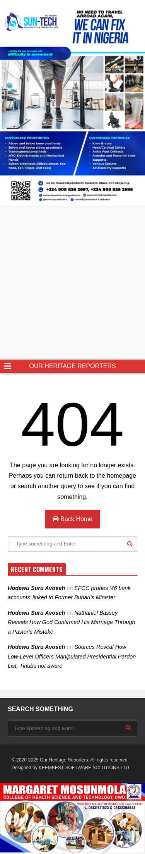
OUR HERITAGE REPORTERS (72, 366)
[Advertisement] (72, 283)
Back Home (72, 519)
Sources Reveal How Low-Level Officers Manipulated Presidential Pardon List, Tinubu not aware (72, 656)
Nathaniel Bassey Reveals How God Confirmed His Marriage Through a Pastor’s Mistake (71, 622)
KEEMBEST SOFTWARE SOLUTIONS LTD (84, 767)
